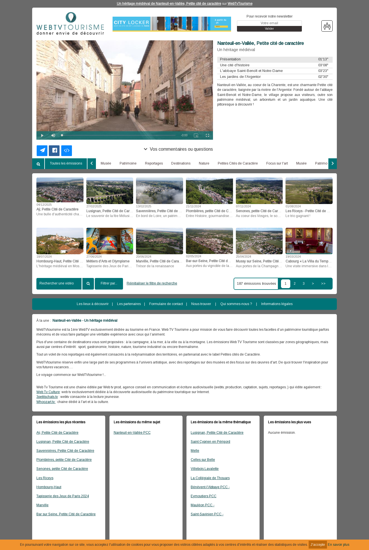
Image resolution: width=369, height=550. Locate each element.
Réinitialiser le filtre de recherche (152, 283)
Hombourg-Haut (48, 487)
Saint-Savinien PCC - (207, 514)
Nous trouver (201, 304)
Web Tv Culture (48, 392)
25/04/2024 (243, 256)
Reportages (154, 163)
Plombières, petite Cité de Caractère (64, 460)
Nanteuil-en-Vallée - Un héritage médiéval (84, 321)
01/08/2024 (293, 206)
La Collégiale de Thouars (210, 478)
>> (323, 284)
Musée (106, 163)
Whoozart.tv (46, 402)
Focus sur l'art (277, 163)
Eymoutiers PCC (203, 496)
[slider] (118, 135)
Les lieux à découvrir (93, 304)
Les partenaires (129, 304)
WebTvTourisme (240, 4)
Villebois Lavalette (205, 469)
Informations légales (277, 304)
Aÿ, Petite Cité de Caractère (57, 433)
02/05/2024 (193, 256)
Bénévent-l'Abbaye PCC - (210, 487)
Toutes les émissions (66, 163)
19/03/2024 (293, 256)
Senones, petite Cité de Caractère (62, 469)
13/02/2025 (143, 206)
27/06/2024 (94, 256)
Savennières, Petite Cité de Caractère (65, 451)
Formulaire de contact (166, 304)
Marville (42, 505)
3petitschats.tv (47, 397)
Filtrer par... (109, 283)
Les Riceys (44, 478)
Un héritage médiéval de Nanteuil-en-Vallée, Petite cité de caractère (169, 4)
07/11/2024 (243, 206)
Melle (195, 451)
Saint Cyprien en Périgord (210, 442)
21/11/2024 (193, 206)
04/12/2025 (44, 204)
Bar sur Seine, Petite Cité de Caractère (66, 514)
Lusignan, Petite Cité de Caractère (62, 442)
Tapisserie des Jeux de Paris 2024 (62, 496)
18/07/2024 (44, 256)
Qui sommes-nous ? (236, 304)
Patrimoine (128, 163)
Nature (204, 163)
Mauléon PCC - (202, 505)
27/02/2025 (94, 206)
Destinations (180, 163)
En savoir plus (338, 545)
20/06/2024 (143, 256)
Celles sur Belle (203, 460)
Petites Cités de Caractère (238, 163)
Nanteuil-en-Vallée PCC (132, 433)
